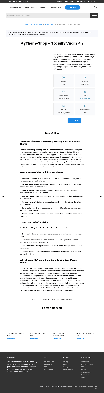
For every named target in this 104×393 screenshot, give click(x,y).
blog (57, 299)
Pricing (72, 7)
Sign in (74, 121)
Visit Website (85, 98)
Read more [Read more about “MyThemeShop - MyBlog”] (11, 337)
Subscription (86, 374)
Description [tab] (52, 133)
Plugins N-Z (30, 7)
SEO (82, 366)
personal (69, 299)
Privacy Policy (71, 386)
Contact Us (48, 364)
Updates (59, 2)
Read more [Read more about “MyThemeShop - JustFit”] (34, 337)
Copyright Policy (93, 387)
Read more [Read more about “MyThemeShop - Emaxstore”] (57, 337)
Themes (43, 7)
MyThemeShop (50, 24)
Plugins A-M (15, 7)
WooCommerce (87, 364)
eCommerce (56, 7)
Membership (85, 372)
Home (26, 24)
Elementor (85, 361)
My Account (81, 2)
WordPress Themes (36, 24)
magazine (62, 299)
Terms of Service (83, 386)
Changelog (67, 366)
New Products (69, 2)
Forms (83, 369)
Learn (83, 377)
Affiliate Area (49, 361)
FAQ (45, 366)
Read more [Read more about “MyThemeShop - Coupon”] (80, 337)
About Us (66, 364)
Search (94, 16)
